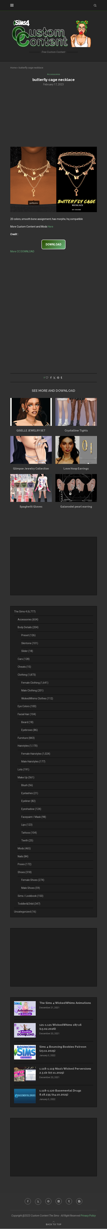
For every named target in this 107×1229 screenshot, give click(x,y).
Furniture (26, 738)
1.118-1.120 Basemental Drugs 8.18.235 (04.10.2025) (61, 1093)
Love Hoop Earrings (76, 468)
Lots (23, 769)
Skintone (29, 643)
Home (13, 67)
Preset (28, 635)
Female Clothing (34, 682)
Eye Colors (27, 706)
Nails (23, 856)
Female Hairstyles (35, 753)
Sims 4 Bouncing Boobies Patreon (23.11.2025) (64, 1049)
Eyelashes (29, 793)
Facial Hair (27, 714)
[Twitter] (37, 1202)
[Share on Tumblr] (61, 378)
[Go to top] (53, 1224)
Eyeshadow (31, 809)
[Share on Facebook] (51, 378)
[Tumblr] (69, 1202)
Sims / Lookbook (30, 896)
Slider (27, 651)
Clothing (27, 674)
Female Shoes (32, 880)
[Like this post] (47, 378)
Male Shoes (30, 888)
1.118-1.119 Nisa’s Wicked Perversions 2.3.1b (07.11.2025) (61, 1071)
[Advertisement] (53, 116)
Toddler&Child (29, 904)
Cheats (24, 667)
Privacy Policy (88, 1216)
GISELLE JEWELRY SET (30, 430)
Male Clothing (32, 690)
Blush (27, 785)
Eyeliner (28, 801)
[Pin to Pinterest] (58, 378)
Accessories (28, 619)
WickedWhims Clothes (37, 698)
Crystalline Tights (76, 430)
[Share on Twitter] (54, 378)
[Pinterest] (48, 1202)
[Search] (95, 5)
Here (50, 226)
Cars (24, 659)
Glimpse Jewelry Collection (31, 468)
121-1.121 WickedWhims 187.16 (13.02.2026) (61, 1027)
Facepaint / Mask (33, 817)
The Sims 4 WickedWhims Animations (58, 1005)
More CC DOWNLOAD (22, 251)
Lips (26, 825)
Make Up (26, 777)
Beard (27, 722)
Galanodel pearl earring (76, 506)
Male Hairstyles (33, 761)
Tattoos (29, 832)
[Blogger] (80, 1202)
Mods (24, 848)
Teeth (27, 840)
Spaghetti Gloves (31, 506)
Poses (24, 864)
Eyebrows (29, 730)
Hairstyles (28, 746)
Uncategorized (25, 911)
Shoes (25, 872)
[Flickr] (59, 1202)
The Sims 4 (25, 611)
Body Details (28, 627)
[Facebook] (27, 1202)
